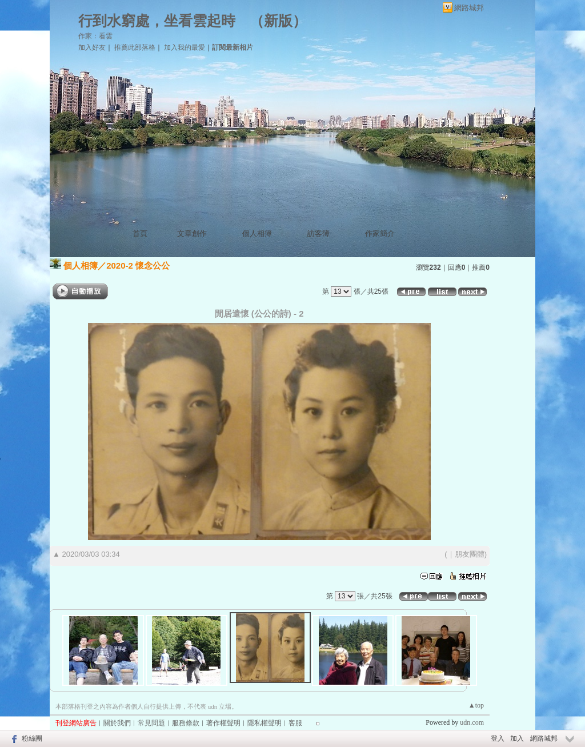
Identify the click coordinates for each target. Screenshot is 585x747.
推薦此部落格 (134, 47)
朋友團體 (469, 554)
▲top (476, 705)
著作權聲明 (223, 723)
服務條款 (185, 723)
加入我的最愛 (184, 47)
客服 (295, 723)
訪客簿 (318, 233)
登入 (497, 738)
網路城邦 (469, 7)
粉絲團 (32, 738)
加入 (517, 738)
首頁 (140, 233)
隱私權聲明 (264, 723)
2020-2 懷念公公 (138, 265)
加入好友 (92, 47)
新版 (278, 21)
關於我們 (117, 723)
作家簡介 (380, 233)
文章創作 (192, 233)
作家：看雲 (95, 36)
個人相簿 (257, 233)
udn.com (472, 722)
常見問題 (151, 723)
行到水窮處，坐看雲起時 (156, 21)
